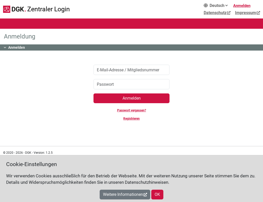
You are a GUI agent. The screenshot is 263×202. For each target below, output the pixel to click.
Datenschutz (215, 12)
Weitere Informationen (123, 194)
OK (157, 194)
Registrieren (131, 118)
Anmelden (241, 5)
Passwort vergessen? (131, 110)
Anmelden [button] (16, 47)
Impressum (245, 12)
